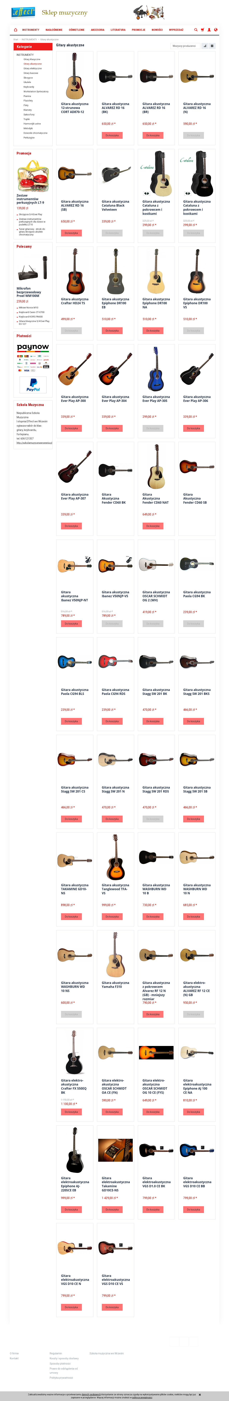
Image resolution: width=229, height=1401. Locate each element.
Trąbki (27, 119)
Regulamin (56, 1347)
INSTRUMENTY (30, 29)
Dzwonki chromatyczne (35, 133)
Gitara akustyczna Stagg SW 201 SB (197, 789)
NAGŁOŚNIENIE (54, 29)
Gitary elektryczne (33, 68)
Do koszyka (112, 135)
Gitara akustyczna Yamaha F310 (115, 984)
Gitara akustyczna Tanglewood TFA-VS (115, 888)
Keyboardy (29, 87)
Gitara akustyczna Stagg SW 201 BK (156, 691)
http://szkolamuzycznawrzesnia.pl (34, 442)
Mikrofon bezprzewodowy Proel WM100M (29, 292)
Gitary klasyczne (32, 59)
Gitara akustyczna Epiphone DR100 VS (197, 302)
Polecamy (24, 246)
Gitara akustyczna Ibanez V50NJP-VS (115, 594)
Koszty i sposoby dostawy (64, 1352)
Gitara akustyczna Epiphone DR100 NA (156, 302)
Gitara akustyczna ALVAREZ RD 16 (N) (197, 107)
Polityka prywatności (61, 1372)
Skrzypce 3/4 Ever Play (30, 214)
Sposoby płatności (60, 1357)
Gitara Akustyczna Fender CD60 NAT (156, 498)
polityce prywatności (142, 1397)
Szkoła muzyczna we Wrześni (107, 1347)
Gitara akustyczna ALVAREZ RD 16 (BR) (156, 107)
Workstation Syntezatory (36, 91)
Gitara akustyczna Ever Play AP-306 (197, 398)
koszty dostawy (26, 1388)
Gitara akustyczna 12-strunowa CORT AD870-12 (75, 107)
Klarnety (28, 110)
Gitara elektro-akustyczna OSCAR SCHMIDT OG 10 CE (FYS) (155, 1085)
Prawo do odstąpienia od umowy (64, 1365)
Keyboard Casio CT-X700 (31, 312)
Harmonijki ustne (32, 124)
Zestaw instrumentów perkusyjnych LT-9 (30, 199)
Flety (26, 105)
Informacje (22, 1339)
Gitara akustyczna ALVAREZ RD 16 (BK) (115, 107)
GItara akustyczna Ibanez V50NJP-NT (74, 595)
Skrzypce (28, 78)
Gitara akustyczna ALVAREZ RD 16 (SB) (75, 205)
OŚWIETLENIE (76, 29)
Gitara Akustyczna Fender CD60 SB (195, 498)
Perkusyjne (29, 137)
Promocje (138, 29)
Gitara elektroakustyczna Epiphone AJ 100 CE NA (197, 1085)
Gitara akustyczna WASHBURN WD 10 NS (75, 986)
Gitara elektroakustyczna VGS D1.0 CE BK (157, 1181)
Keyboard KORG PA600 (31, 316)
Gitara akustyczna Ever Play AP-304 (115, 398)
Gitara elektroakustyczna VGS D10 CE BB (197, 1181)
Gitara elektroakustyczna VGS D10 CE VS (116, 1279)
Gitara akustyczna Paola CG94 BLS (75, 691)
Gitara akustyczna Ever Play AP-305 (156, 398)
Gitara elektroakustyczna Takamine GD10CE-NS (116, 1183)
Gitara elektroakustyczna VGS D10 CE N (75, 1279)
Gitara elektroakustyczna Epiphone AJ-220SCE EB (75, 1183)
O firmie (14, 1347)
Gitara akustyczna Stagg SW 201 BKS (197, 691)
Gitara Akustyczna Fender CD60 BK (114, 498)
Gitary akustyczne (33, 64)
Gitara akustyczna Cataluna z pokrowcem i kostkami (156, 206)
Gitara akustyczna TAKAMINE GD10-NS (75, 888)
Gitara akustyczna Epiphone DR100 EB (115, 302)
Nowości (157, 29)
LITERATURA (118, 29)
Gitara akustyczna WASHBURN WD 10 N (197, 888)
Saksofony (29, 114)
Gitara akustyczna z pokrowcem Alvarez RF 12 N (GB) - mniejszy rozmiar (156, 990)
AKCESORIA (97, 29)
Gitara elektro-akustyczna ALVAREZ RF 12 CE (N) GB (196, 988)
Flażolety (28, 100)
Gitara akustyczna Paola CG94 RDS (115, 691)
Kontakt (14, 1352)
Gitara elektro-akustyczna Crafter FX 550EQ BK (73, 1085)
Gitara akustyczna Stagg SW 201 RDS (156, 789)
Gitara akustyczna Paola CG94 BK (197, 594)
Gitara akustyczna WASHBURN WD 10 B (156, 888)
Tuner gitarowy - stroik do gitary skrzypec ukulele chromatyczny (32, 232)
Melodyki (28, 128)
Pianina (27, 96)
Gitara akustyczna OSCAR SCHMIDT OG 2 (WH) (156, 595)
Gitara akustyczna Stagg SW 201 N (115, 789)
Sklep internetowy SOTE (208, 1388)
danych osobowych (91, 1394)
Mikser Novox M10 (28, 307)
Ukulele (27, 82)
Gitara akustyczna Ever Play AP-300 (75, 398)
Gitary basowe (31, 73)
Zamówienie (61, 1339)
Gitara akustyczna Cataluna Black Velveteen (115, 205)
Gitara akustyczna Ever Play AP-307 (75, 496)
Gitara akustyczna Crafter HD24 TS (75, 301)
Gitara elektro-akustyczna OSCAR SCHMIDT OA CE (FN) (114, 1085)
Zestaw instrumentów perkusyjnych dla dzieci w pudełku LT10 (32, 222)
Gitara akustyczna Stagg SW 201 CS (75, 789)
